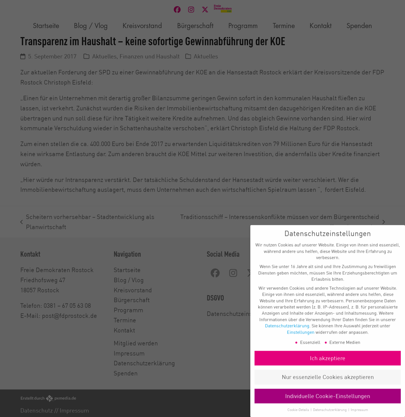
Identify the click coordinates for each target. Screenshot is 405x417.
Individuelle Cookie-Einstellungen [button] (327, 401)
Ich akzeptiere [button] (327, 363)
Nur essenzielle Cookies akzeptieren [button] (328, 382)
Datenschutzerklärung (287, 331)
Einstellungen (300, 337)
